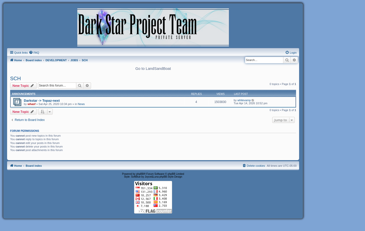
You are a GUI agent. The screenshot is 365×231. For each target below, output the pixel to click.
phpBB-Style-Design (170, 176)
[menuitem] (34, 53)
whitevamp (244, 100)
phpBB (140, 174)
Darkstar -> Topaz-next (42, 100)
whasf (31, 104)
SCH (15, 78)
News (81, 104)
